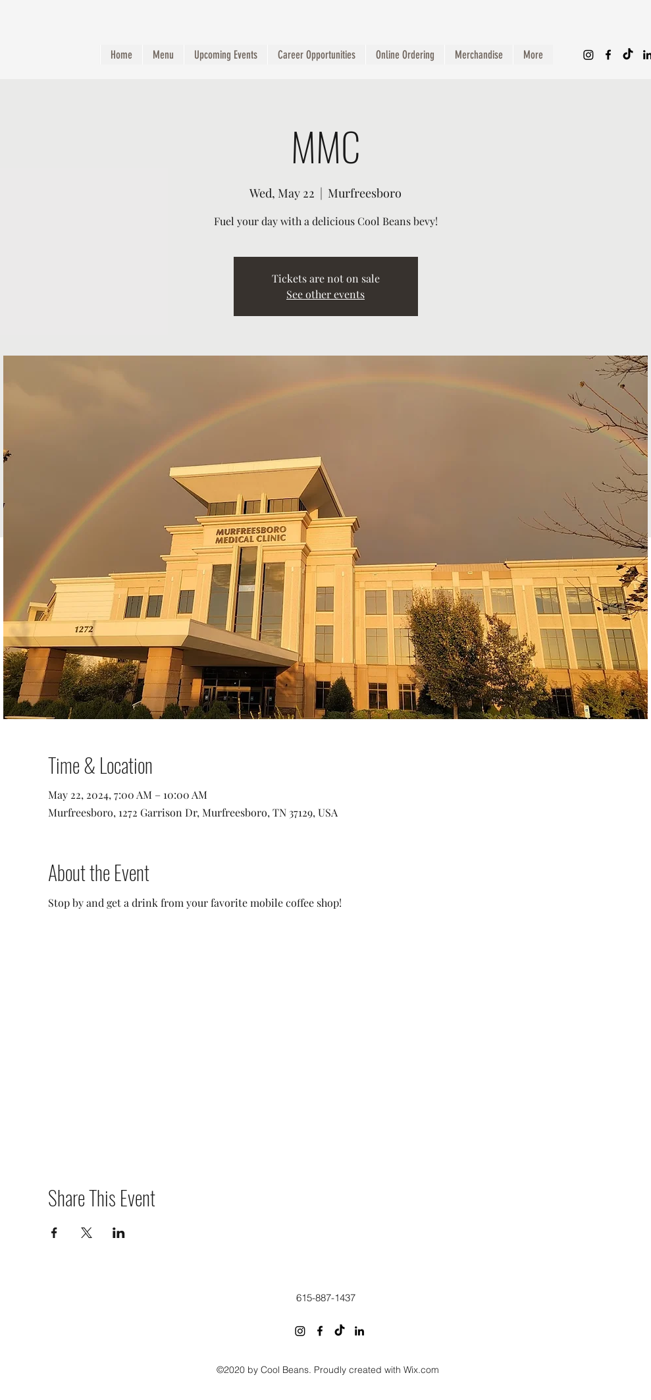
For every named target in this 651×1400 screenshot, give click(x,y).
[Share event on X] (86, 1232)
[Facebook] (608, 54)
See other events (325, 294)
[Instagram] (588, 54)
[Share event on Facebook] (54, 1232)
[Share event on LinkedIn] (119, 1232)
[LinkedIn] (359, 1330)
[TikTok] (628, 54)
